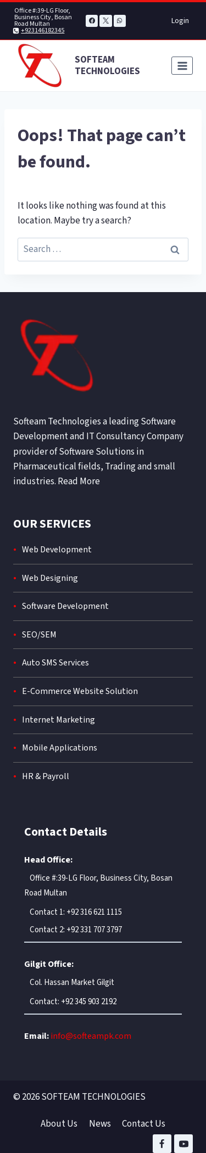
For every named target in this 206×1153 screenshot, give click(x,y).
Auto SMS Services (55, 663)
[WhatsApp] (120, 21)
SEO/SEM (39, 635)
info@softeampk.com (91, 1036)
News (100, 1123)
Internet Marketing (58, 720)
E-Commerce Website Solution (80, 691)
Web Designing (50, 578)
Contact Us (143, 1123)
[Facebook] (92, 21)
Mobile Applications (59, 748)
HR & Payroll (45, 776)
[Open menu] (182, 66)
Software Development (65, 606)
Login (180, 20)
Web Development (57, 550)
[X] (105, 21)
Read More (79, 481)
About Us (59, 1123)
